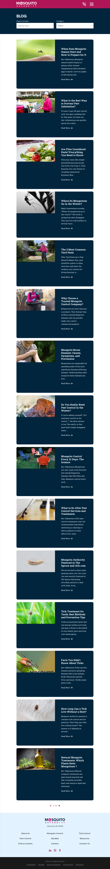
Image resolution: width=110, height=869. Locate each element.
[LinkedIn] (50, 850)
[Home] (26, 4)
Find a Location (25, 843)
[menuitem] (31, 864)
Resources (84, 838)
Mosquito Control (55, 833)
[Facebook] (60, 850)
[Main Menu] (92, 4)
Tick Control (84, 833)
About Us (25, 833)
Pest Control (25, 838)
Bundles (55, 838)
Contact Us (84, 843)
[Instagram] (55, 850)
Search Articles (22, 21)
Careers (55, 843)
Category (60, 21)
